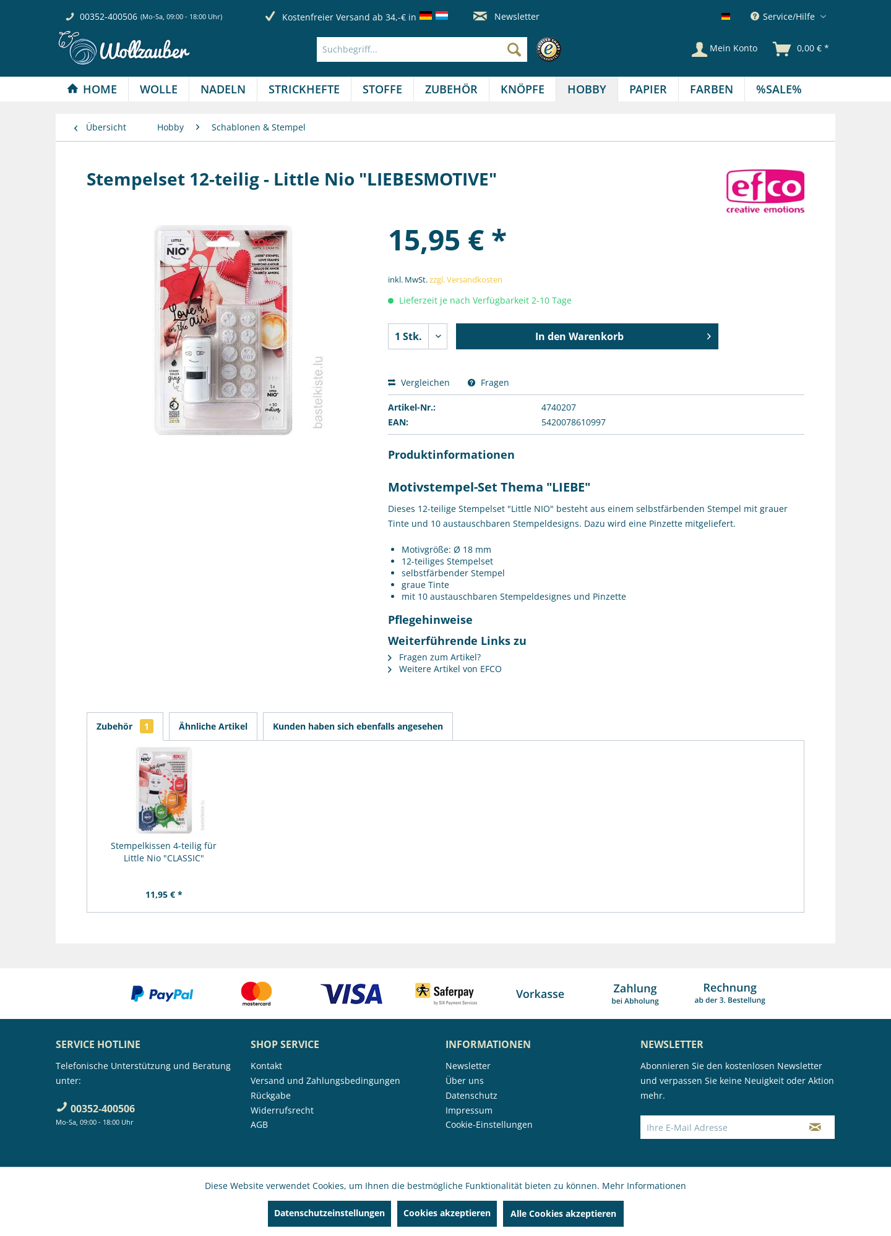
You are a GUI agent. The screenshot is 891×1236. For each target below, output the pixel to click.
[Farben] (711, 89)
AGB (259, 1124)
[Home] (92, 89)
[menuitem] (442, 49)
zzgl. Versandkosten (465, 279)
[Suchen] (514, 49)
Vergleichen (419, 382)
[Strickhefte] (304, 89)
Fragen (488, 382)
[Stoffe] (382, 89)
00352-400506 (108, 16)
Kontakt (266, 1066)
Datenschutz (471, 1095)
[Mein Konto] (724, 49)
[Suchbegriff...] (422, 49)
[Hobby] (587, 89)
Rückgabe (271, 1095)
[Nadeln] (223, 89)
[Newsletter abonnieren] (815, 1127)
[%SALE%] (779, 89)
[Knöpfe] (522, 89)
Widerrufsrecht (282, 1110)
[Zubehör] (451, 89)
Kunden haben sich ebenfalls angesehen (358, 726)
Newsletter (506, 16)
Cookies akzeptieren (447, 1213)
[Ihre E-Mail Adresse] (718, 1127)
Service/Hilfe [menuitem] (784, 16)
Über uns (465, 1080)
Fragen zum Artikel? (434, 657)
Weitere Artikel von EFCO (445, 669)
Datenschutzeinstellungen (329, 1213)
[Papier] (648, 89)
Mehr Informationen (644, 1185)
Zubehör (125, 726)
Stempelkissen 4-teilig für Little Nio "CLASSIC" (164, 852)
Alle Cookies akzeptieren (563, 1213)
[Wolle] (159, 89)
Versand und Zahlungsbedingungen (325, 1080)
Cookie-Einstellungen (489, 1124)
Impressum (469, 1110)
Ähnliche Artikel (213, 726)
